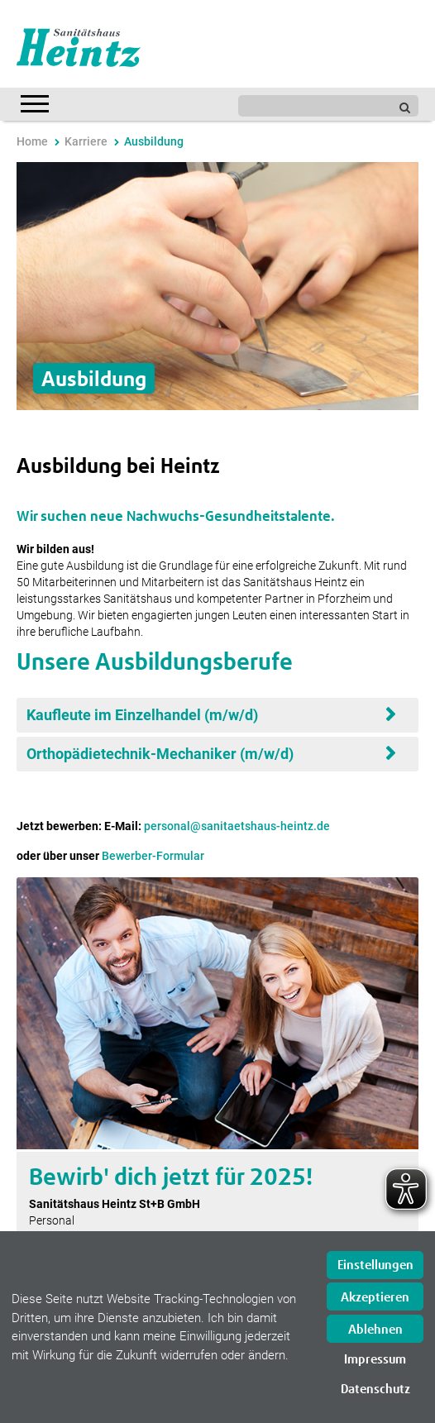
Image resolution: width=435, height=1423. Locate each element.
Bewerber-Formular (153, 855)
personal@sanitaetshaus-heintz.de (237, 826)
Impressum (375, 1360)
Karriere (86, 141)
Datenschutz (375, 1389)
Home (32, 141)
